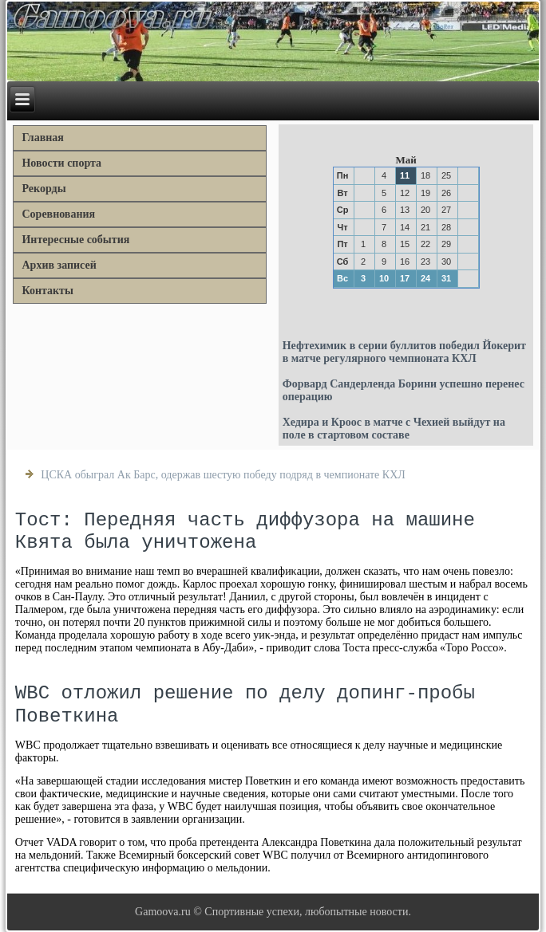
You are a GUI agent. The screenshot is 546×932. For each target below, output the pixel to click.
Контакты (47, 291)
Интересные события (75, 240)
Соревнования (58, 214)
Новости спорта (61, 163)
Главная (42, 138)
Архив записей (59, 265)
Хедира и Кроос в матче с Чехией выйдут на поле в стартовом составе (394, 428)
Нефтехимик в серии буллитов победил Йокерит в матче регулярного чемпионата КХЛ (404, 352)
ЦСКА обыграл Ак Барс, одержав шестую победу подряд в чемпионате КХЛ (223, 475)
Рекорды (43, 189)
